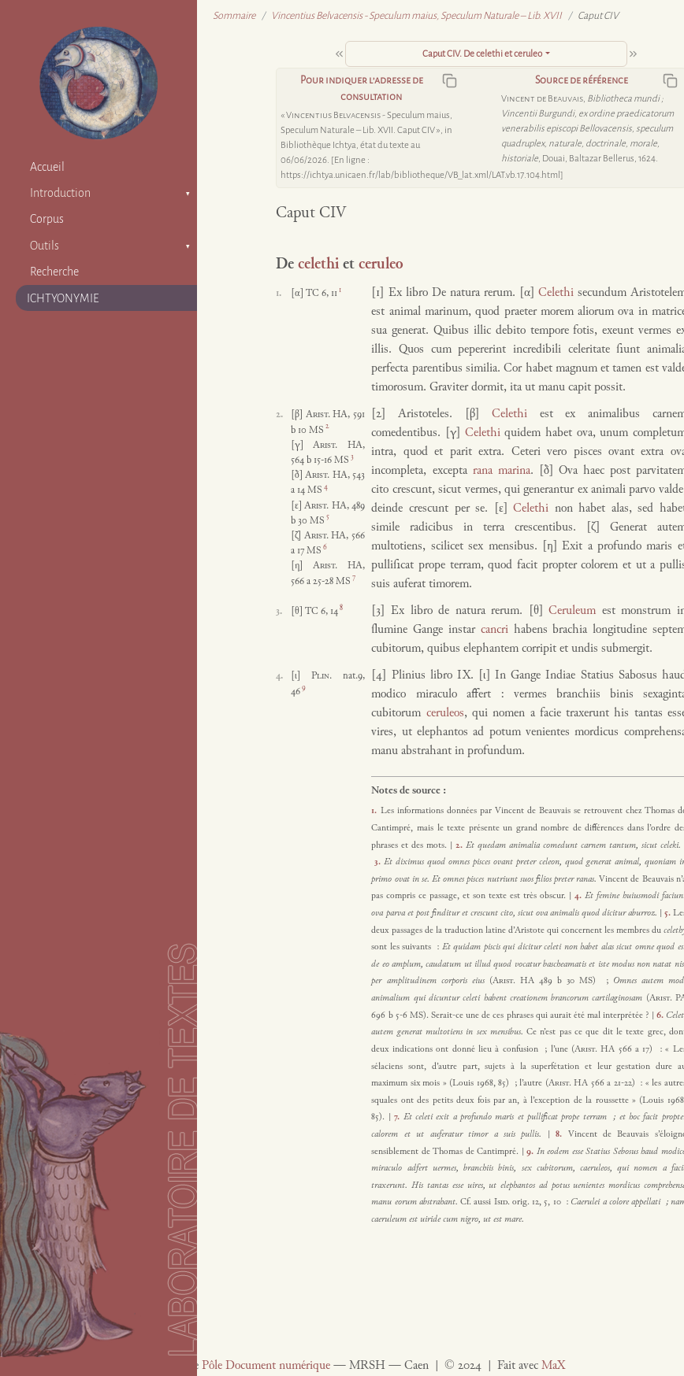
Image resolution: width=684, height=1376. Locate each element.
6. (661, 1015)
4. (579, 896)
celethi (318, 265)
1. (375, 811)
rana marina (501, 471)
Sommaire (234, 15)
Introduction (60, 193)
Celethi (556, 293)
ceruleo (381, 265)
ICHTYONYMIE (63, 298)
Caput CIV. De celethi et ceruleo (482, 54)
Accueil (47, 167)
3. (379, 862)
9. (531, 1151)
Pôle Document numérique (266, 1366)
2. (460, 845)
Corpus (47, 219)
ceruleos (445, 713)
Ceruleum (572, 611)
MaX (553, 1366)
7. (398, 1117)
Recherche (54, 271)
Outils (44, 245)
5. (668, 913)
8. (561, 1134)
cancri (494, 630)
